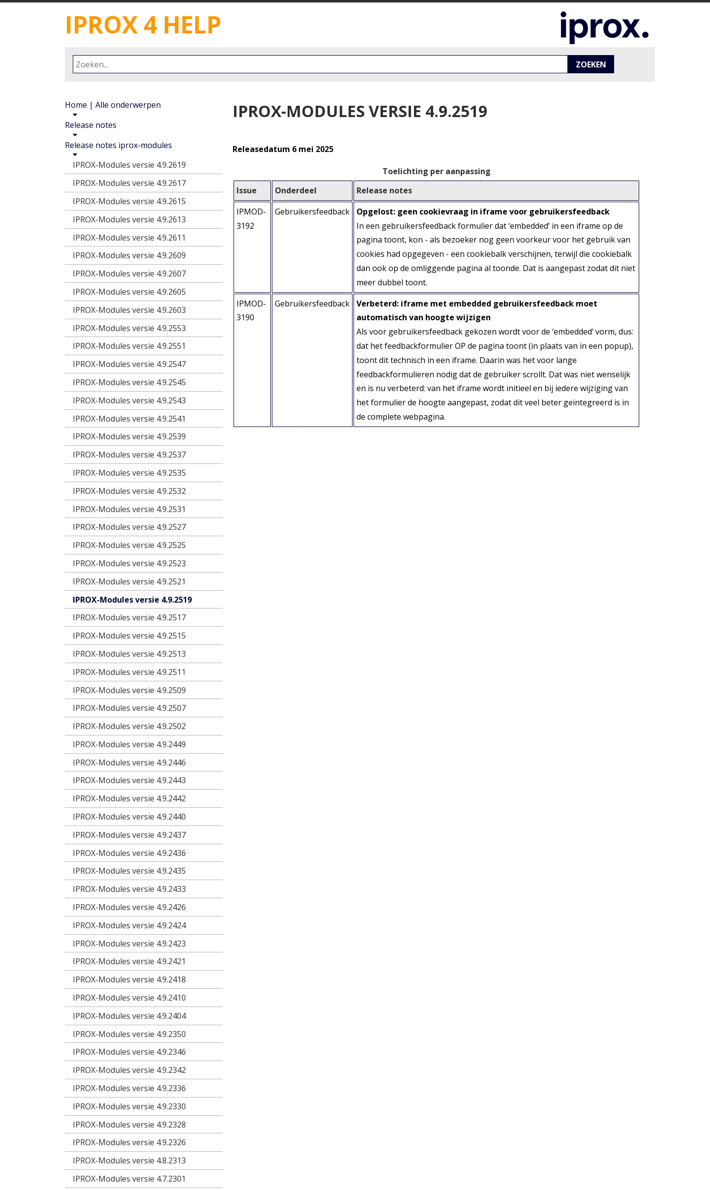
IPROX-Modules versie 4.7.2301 (129, 1178)
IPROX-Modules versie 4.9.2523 (129, 563)
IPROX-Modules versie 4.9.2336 (129, 1088)
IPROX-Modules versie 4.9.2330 (129, 1106)
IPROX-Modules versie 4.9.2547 (129, 364)
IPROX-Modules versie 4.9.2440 (129, 816)
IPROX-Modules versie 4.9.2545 (129, 382)
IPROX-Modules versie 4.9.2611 (129, 237)
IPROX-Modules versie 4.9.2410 (129, 997)
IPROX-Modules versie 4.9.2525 (129, 545)
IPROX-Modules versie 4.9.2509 (129, 690)
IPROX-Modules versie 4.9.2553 (129, 328)
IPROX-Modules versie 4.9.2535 (129, 472)
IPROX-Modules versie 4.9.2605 (129, 291)
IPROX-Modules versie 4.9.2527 (129, 526)
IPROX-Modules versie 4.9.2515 (129, 635)
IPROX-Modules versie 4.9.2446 (129, 762)
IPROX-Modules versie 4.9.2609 (129, 255)
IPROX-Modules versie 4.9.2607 (129, 273)
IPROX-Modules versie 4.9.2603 (129, 310)
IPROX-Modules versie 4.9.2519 (132, 599)
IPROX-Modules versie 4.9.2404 (129, 1015)
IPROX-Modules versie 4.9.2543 (129, 400)
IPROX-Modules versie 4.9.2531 (129, 509)
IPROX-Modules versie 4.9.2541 (129, 418)
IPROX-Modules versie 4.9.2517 (129, 617)
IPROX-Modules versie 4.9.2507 (129, 707)
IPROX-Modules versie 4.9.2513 (129, 653)
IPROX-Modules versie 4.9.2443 (129, 780)
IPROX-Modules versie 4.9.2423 (129, 943)
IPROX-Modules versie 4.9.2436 (129, 853)
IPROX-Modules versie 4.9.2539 (129, 436)
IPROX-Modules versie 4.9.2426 (129, 907)
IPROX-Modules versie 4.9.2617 (129, 183)
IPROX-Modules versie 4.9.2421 (129, 961)
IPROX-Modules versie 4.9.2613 (129, 219)
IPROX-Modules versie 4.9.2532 (129, 491)
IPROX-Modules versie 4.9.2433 (129, 889)
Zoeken (591, 64)
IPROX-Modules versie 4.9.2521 (129, 581)
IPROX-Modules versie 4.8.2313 (129, 1160)
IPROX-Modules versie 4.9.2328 (129, 1124)
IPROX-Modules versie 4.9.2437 (129, 834)
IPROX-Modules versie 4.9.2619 (129, 164)
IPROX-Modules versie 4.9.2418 (129, 979)
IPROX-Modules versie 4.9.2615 (129, 201)
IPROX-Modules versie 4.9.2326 (129, 1142)
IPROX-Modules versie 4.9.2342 (129, 1070)
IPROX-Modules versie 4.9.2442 (129, 798)
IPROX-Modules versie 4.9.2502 (129, 726)
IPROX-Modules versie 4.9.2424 (129, 925)
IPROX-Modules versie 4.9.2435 (129, 870)
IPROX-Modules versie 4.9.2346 (129, 1051)
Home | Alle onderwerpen (113, 104)
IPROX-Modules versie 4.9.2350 (129, 1034)
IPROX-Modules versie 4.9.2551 (129, 345)
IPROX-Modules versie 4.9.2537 (129, 454)
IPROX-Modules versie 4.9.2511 (129, 672)
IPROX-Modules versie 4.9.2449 (129, 744)
